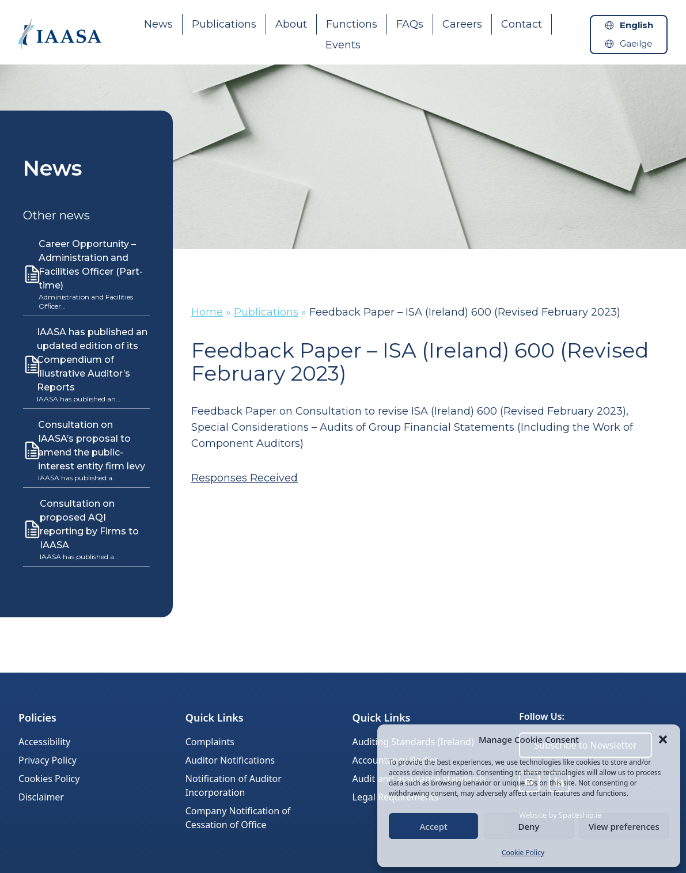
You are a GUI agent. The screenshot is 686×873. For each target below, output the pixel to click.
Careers (462, 24)
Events (343, 45)
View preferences (624, 826)
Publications (224, 24)
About (291, 24)
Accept (434, 826)
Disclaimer (41, 797)
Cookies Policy (48, 778)
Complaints (209, 741)
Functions (351, 24)
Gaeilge (636, 43)
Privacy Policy (47, 760)
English (636, 25)
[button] (663, 739)
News (158, 24)
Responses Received (244, 478)
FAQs (409, 24)
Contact (521, 24)
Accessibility (44, 741)
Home (207, 312)
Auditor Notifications (230, 760)
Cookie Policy (523, 852)
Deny (529, 826)
